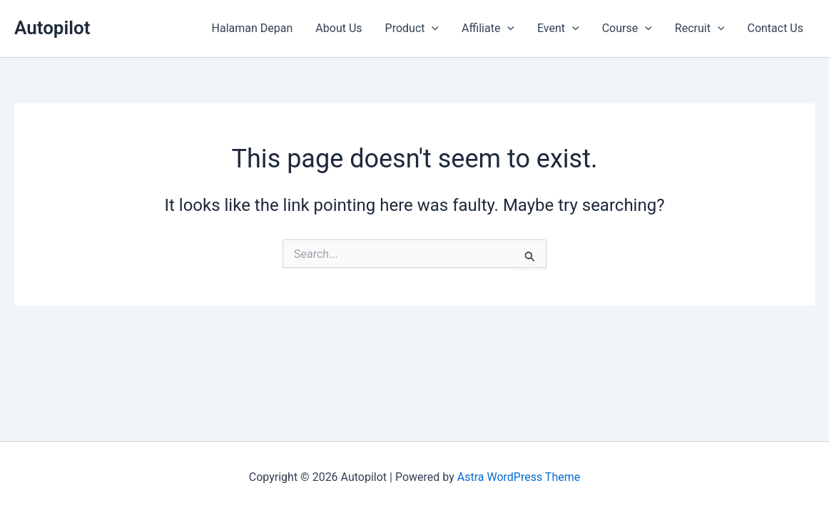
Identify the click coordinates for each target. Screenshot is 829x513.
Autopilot (52, 27)
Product (412, 28)
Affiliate (488, 28)
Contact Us (775, 28)
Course (627, 28)
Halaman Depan (252, 28)
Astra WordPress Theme (518, 477)
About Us (338, 28)
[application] (431, 28)
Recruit (700, 28)
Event (558, 28)
